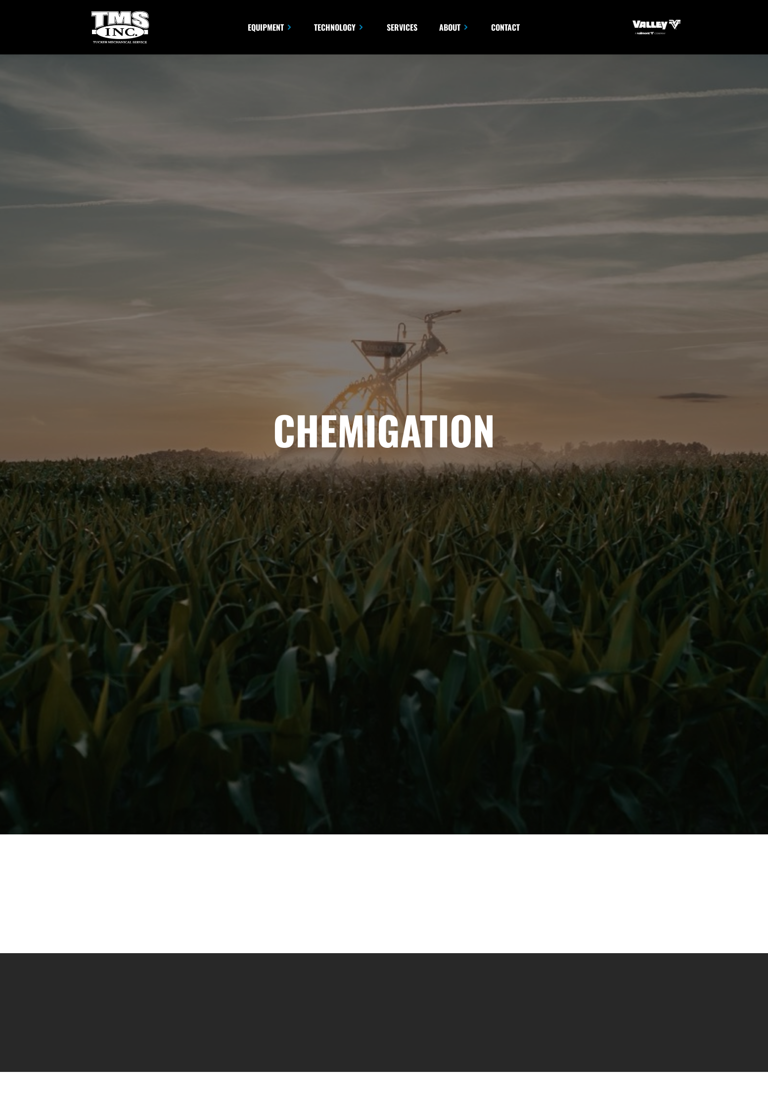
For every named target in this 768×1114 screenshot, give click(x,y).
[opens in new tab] (656, 27)
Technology (335, 27)
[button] (270, 27)
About (449, 27)
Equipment (266, 27)
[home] (119, 27)
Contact (505, 27)
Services (402, 27)
